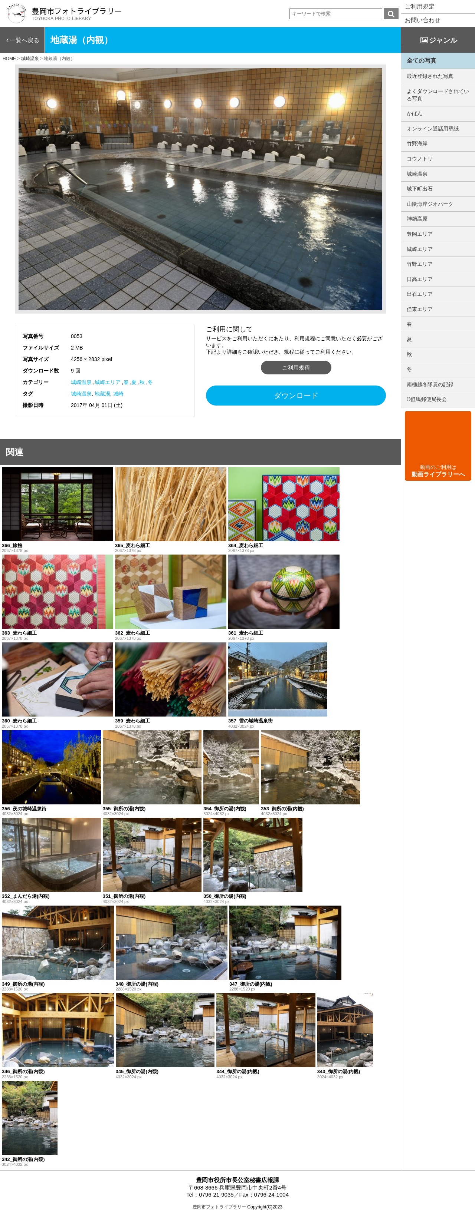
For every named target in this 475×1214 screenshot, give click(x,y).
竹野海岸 (417, 143)
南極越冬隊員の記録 (430, 384)
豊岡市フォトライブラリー (219, 1207)
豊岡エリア (420, 234)
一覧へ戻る (24, 40)
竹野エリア (420, 264)
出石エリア (420, 294)
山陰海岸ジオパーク (430, 204)
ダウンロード (296, 395)
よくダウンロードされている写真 (438, 95)
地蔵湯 (102, 394)
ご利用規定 (420, 6)
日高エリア (420, 279)
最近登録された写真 (430, 76)
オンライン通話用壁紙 (433, 129)
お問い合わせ (422, 20)
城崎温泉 (81, 382)
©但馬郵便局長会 (427, 399)
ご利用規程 (296, 367)
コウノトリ (420, 159)
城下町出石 (420, 189)
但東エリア (420, 309)
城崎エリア (108, 382)
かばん (414, 113)
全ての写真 (421, 60)
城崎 (118, 394)
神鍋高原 (417, 219)
